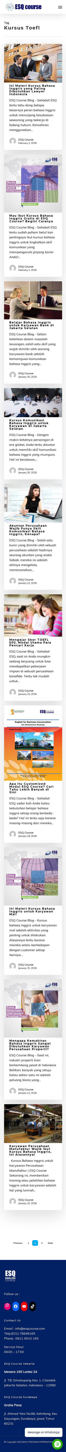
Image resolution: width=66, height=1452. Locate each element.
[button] (60, 7)
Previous (17, 1243)
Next (50, 1243)
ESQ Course (25, 139)
